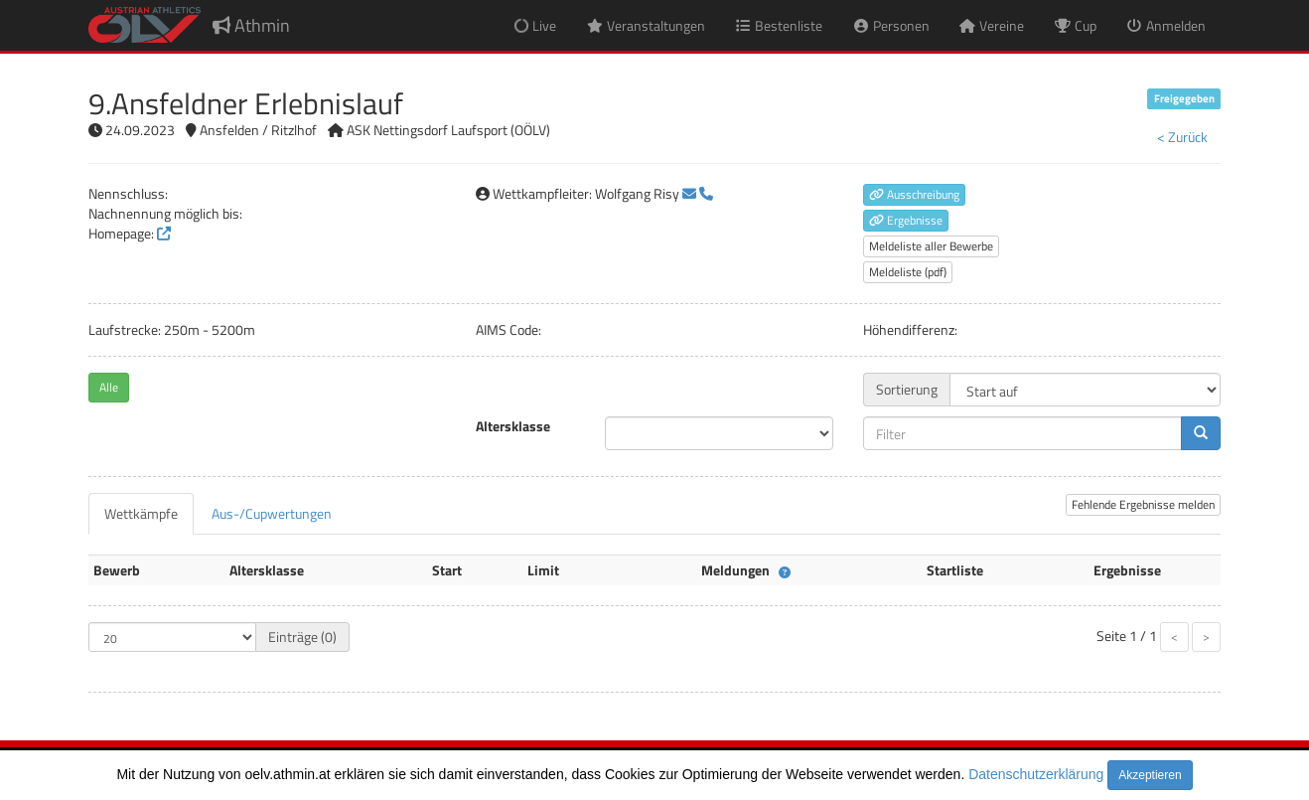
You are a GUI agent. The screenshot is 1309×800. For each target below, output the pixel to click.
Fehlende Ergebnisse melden (1143, 504)
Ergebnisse (906, 220)
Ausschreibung (914, 194)
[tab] (141, 514)
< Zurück (1182, 136)
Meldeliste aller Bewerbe (931, 246)
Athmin (251, 25)
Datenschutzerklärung (1035, 774)
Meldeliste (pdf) (907, 271)
